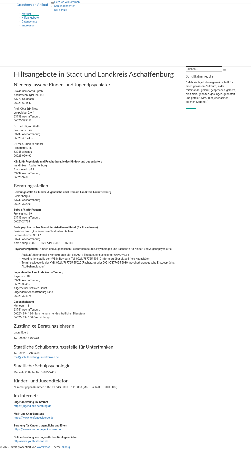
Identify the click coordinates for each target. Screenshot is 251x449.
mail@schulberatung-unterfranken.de (36, 357)
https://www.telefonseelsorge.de (34, 417)
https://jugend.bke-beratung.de (32, 405)
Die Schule (60, 9)
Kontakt (26, 13)
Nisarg (66, 447)
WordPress (43, 447)
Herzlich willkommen (67, 2)
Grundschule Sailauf (32, 5)
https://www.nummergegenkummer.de (37, 429)
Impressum (28, 25)
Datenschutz (29, 21)
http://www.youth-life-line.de (31, 441)
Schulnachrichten (64, 5)
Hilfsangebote (30, 17)
